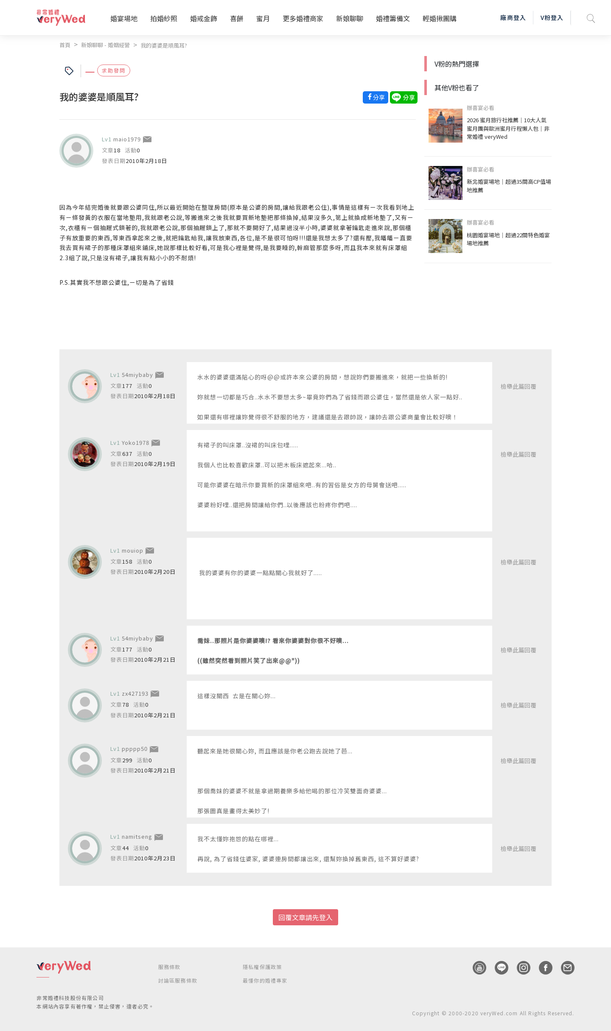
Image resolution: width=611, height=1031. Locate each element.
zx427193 (135, 693)
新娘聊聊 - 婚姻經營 (105, 45)
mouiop (132, 550)
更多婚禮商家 (303, 18)
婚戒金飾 (203, 18)
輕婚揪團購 (440, 18)
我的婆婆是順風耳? (163, 45)
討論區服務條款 (177, 980)
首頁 (64, 45)
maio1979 (127, 139)
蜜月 (263, 18)
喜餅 (237, 18)
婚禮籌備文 (393, 18)
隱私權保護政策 (262, 966)
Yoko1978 (135, 442)
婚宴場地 (123, 18)
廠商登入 (513, 17)
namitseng (137, 836)
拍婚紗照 (163, 18)
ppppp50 (135, 748)
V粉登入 (552, 17)
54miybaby (137, 375)
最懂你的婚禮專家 (265, 980)
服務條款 (169, 966)
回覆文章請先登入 (305, 917)
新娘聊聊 (349, 18)
